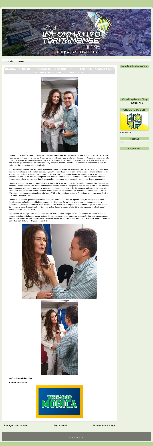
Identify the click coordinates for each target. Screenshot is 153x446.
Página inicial (9, 61)
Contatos (21, 61)
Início (122, 142)
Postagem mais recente (15, 425)
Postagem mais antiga (104, 425)
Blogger (81, 437)
